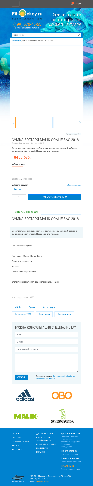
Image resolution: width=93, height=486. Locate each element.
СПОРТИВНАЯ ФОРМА (20, 441)
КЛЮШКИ (15, 433)
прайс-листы (42, 448)
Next (79, 122)
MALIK (18, 307)
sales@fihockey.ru (30, 27)
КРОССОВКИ (16, 437)
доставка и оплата (44, 433)
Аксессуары (49, 307)
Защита (15, 445)
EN (80, 4)
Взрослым (44, 314)
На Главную (16, 41)
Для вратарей (64, 314)
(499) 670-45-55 (27, 24)
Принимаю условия (55, 377)
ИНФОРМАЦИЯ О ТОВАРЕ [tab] (26, 212)
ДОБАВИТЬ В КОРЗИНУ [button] (55, 197)
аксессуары (17, 449)
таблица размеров (73, 185)
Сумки (32, 307)
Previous (12, 122)
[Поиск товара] (46, 35)
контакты (40, 452)
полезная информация (46, 444)
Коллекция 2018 (23, 314)
